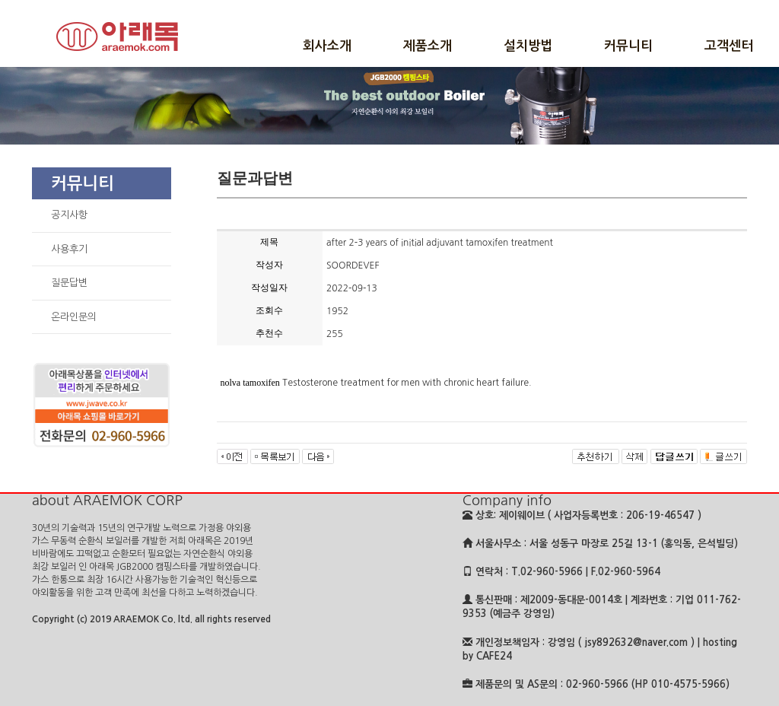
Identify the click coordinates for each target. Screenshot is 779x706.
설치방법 (528, 46)
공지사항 (69, 215)
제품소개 (427, 46)
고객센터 (728, 46)
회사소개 (327, 46)
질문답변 (69, 283)
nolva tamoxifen (250, 382)
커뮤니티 (628, 46)
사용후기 (69, 249)
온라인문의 (74, 317)
